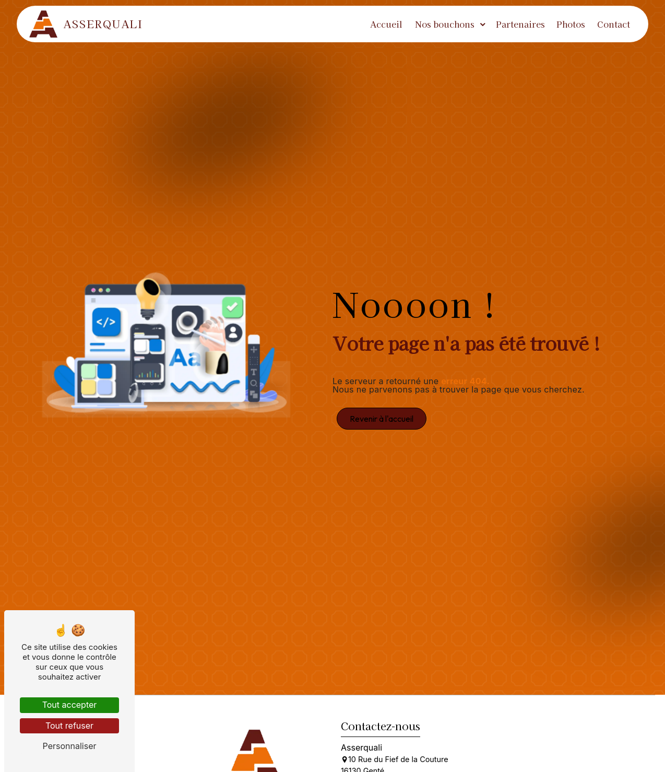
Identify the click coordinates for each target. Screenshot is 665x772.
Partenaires (520, 24)
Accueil (386, 24)
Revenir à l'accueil (381, 418)
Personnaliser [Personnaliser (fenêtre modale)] (70, 746)
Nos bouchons (444, 24)
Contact (613, 24)
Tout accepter (69, 704)
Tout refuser (69, 725)
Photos (570, 24)
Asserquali (86, 24)
